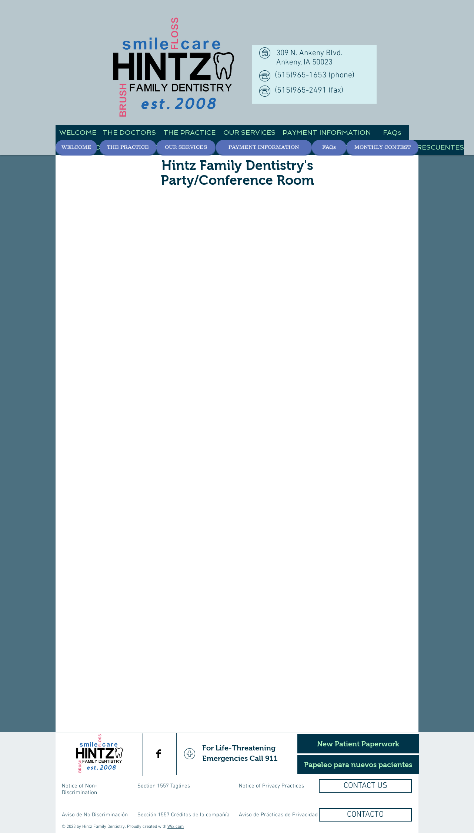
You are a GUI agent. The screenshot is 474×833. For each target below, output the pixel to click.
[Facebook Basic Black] (158, 753)
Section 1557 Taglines (163, 786)
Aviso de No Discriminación (95, 815)
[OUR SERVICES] (249, 132)
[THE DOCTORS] (129, 132)
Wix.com (175, 826)
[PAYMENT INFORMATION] (327, 132)
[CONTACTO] (365, 815)
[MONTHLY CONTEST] (382, 147)
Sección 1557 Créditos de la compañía (183, 815)
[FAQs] (392, 132)
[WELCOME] (78, 132)
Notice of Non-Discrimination (79, 789)
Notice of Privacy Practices (271, 786)
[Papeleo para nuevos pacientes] (358, 764)
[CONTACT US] (365, 786)
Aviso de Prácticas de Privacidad (278, 815)
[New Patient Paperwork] (358, 743)
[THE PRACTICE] (189, 132)
